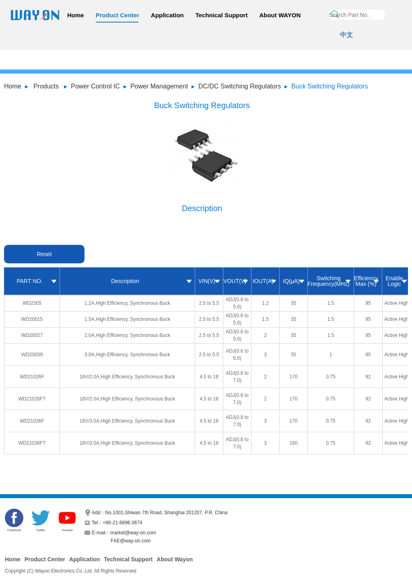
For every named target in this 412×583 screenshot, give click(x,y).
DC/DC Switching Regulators (239, 86)
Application (167, 15)
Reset (44, 254)
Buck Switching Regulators (329, 86)
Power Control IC (95, 86)
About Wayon (175, 559)
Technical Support (222, 15)
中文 (346, 34)
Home (75, 15)
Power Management (159, 86)
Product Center (117, 15)
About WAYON (280, 15)
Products (46, 86)
